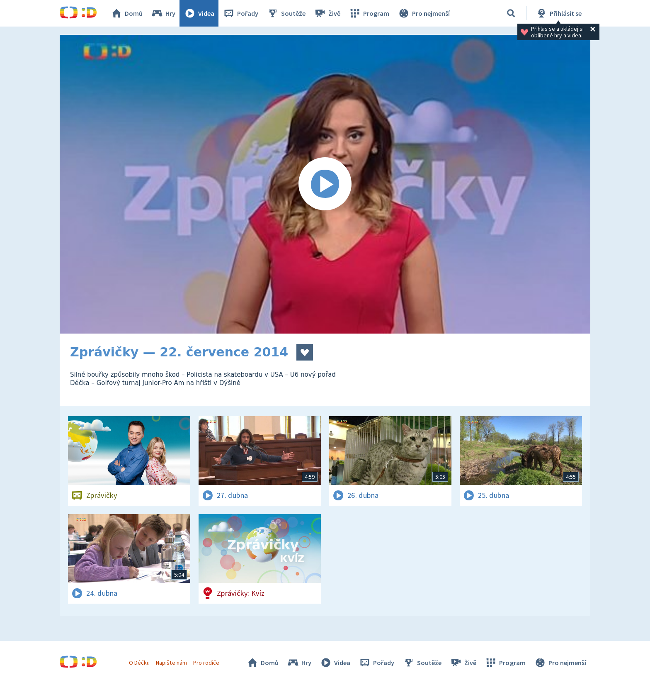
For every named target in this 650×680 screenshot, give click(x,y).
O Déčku (139, 662)
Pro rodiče (206, 662)
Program (369, 13)
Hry (163, 13)
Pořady (240, 13)
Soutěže (286, 13)
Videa (199, 13)
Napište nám (171, 662)
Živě (327, 13)
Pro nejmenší (424, 13)
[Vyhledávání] (511, 13)
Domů (126, 13)
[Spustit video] (325, 184)
